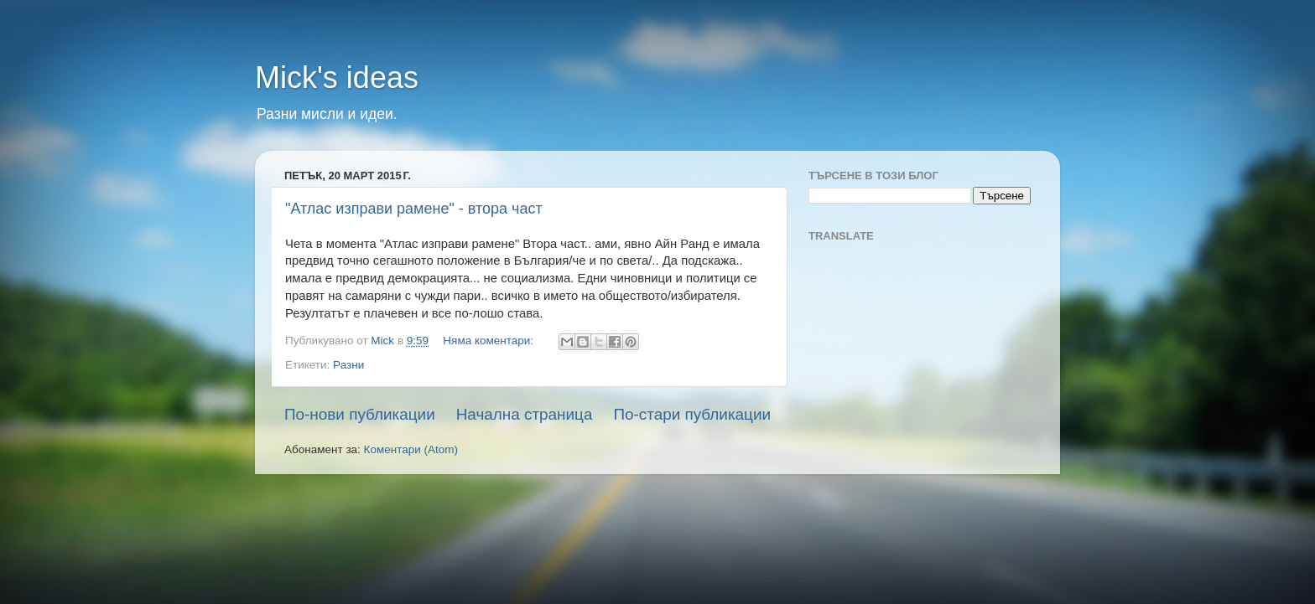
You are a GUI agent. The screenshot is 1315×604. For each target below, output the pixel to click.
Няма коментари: (490, 340)
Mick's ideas (336, 77)
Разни (348, 365)
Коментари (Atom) (411, 449)
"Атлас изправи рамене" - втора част (414, 208)
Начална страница (524, 414)
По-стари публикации (692, 414)
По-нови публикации (359, 414)
